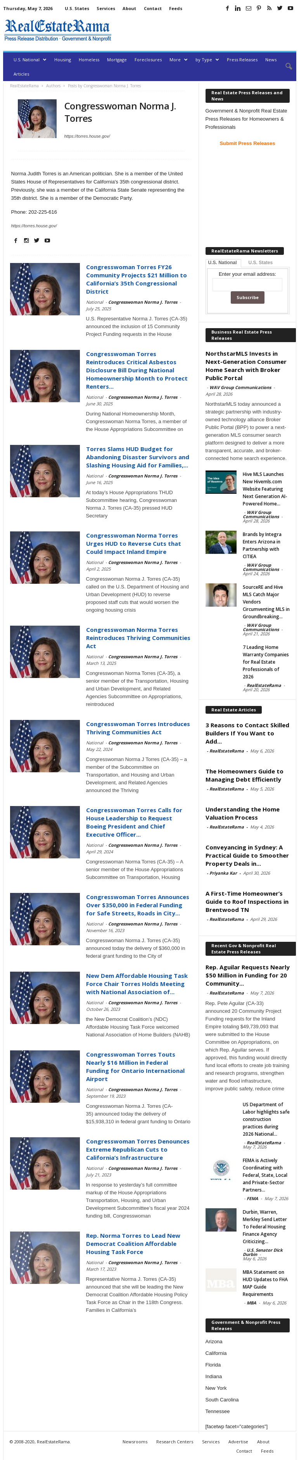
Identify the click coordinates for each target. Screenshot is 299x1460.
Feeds (175, 8)
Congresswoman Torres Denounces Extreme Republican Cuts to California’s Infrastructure (138, 1149)
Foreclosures (148, 59)
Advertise (238, 1441)
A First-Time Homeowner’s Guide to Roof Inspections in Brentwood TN (247, 901)
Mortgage (117, 59)
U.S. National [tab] (222, 262)
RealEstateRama (264, 685)
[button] (284, 66)
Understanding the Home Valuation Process (243, 813)
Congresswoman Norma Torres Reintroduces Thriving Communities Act (138, 638)
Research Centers (174, 1441)
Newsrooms (135, 1441)
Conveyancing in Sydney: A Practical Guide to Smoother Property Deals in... (247, 855)
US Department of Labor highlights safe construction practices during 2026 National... (266, 1119)
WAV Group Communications (240, 387)
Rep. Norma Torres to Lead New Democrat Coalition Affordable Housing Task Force (133, 1244)
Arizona (214, 1341)
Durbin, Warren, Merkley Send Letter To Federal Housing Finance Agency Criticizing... (265, 1227)
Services (106, 8)
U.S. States (77, 8)
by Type (207, 59)
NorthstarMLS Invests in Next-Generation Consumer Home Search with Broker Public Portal (246, 365)
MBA (251, 1303)
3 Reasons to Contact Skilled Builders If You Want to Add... (247, 733)
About (129, 8)
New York (216, 1388)
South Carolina (222, 1400)
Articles (21, 74)
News (271, 59)
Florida (213, 1365)
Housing (62, 59)
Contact (153, 8)
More (178, 59)
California (216, 1353)
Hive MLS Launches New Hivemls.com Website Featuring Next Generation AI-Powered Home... (265, 489)
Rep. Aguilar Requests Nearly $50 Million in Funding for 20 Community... (248, 975)
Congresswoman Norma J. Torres (142, 302)
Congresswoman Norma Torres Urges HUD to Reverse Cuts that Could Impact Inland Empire (133, 543)
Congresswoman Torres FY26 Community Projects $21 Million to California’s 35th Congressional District (136, 279)
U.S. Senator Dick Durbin (263, 1252)
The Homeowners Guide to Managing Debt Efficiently (244, 775)
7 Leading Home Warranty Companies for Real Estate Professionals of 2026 (266, 662)
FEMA (252, 1198)
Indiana (214, 1376)
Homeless (89, 59)
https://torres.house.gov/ (87, 136)
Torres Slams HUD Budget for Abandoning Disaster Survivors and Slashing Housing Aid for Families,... (137, 457)
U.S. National (30, 59)
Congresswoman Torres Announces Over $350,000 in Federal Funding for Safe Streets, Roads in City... (137, 905)
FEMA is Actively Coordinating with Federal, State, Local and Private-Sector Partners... (265, 1175)
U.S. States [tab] (261, 262)
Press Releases (242, 59)
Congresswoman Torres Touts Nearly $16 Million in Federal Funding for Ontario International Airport (135, 1066)
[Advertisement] (205, 30)
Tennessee (218, 1411)
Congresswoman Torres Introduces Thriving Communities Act (138, 728)
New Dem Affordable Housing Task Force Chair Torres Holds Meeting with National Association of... (137, 984)
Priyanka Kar (223, 873)
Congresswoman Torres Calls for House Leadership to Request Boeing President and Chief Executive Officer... (134, 822)
